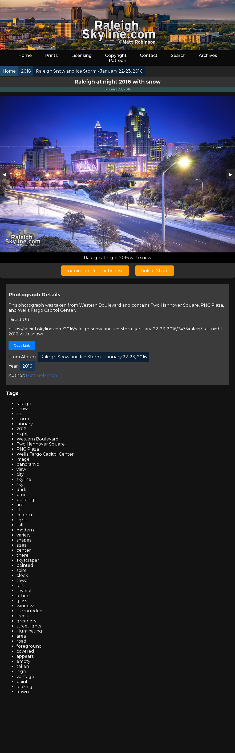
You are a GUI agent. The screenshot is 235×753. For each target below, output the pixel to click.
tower (23, 580)
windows (26, 605)
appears (25, 656)
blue (22, 494)
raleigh (24, 403)
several (24, 590)
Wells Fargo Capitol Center (46, 310)
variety (24, 535)
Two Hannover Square (175, 305)
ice (19, 413)
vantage (25, 676)
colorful (25, 514)
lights (22, 519)
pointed (25, 565)
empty (23, 661)
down (23, 691)
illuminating (29, 631)
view (21, 469)
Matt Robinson (41, 375)
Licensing (81, 55)
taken (23, 666)
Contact (148, 55)
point (22, 681)
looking (25, 686)
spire (22, 570)
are (20, 504)
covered (25, 651)
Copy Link (22, 345)
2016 (21, 428)
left (20, 585)
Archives (208, 55)
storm (23, 418)
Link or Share (155, 270)
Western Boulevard (100, 305)
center (24, 550)
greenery (27, 620)
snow (22, 408)
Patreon (117, 60)
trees (22, 615)
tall (20, 524)
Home (25, 55)
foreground (29, 646)
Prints (51, 55)
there (23, 555)
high (21, 671)
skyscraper (28, 560)
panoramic (28, 464)
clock (22, 575)
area (21, 636)
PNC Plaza (212, 305)
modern (25, 529)
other (23, 595)
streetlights (29, 626)
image (23, 459)
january (25, 423)
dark (21, 489)
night (22, 433)
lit (19, 509)
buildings (26, 499)
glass (22, 600)
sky (20, 484)
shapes (24, 540)
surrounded (30, 610)
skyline (24, 479)
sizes (21, 545)
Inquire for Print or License (95, 270)
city (20, 474)
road (21, 641)
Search (178, 55)
